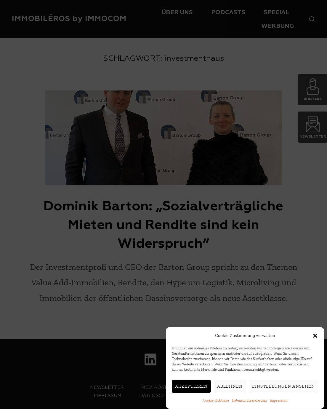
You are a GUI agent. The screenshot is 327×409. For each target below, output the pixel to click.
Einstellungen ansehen (283, 388)
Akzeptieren (191, 388)
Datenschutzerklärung (249, 402)
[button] (315, 337)
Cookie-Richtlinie (216, 402)
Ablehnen (230, 388)
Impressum (278, 402)
